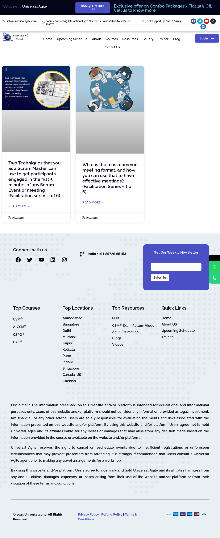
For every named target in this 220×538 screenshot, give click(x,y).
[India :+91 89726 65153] (81, 254)
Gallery (147, 39)
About (96, 39)
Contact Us (112, 47)
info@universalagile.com (22, 21)
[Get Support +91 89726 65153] (144, 21)
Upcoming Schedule (72, 39)
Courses (112, 39)
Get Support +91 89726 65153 (164, 21)
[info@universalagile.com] (3, 21)
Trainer (163, 39)
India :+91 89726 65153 (107, 254)
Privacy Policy (88, 514)
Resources (130, 39)
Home (47, 39)
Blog (176, 39)
